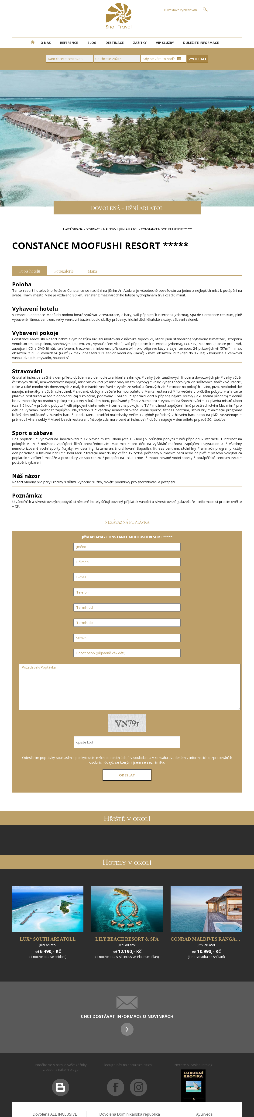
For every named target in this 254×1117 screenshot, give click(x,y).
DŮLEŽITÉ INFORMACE (201, 42)
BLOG (91, 42)
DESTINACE (115, 42)
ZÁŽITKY (140, 42)
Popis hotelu (29, 270)
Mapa (92, 270)
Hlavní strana (72, 229)
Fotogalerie (64, 270)
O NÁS (46, 42)
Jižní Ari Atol (128, 229)
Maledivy (109, 229)
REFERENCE (69, 42)
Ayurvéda (204, 1114)
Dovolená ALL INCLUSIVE (55, 1114)
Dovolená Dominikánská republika (129, 1114)
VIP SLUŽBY (165, 42)
